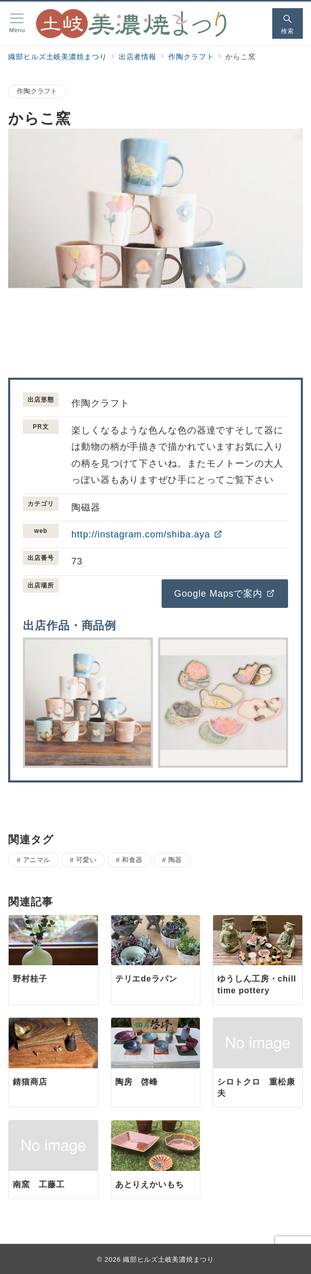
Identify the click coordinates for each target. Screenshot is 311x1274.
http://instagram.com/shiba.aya (147, 534)
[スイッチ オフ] (287, 23)
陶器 (175, 860)
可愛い (86, 860)
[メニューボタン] (17, 23)
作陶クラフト (37, 91)
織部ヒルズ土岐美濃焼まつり (168, 1259)
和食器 (132, 860)
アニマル (36, 860)
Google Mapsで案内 (224, 594)
